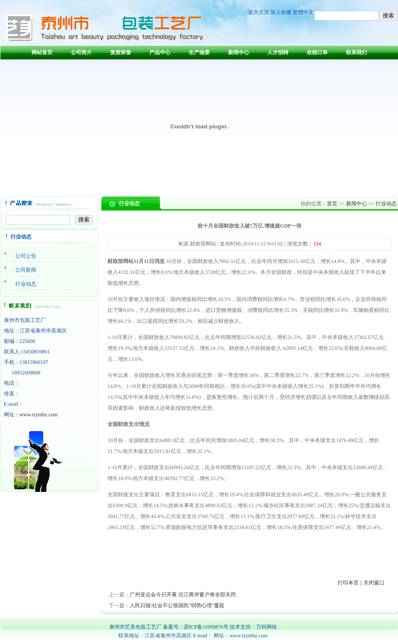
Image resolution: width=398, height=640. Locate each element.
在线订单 (317, 52)
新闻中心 (238, 52)
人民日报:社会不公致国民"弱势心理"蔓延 (177, 605)
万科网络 (266, 627)
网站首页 (41, 52)
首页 (332, 204)
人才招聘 (277, 52)
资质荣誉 (120, 52)
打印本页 (348, 583)
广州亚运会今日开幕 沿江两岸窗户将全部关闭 (183, 595)
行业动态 (386, 204)
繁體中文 (303, 12)
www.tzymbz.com (39, 415)
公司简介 (81, 52)
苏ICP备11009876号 (206, 627)
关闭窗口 (373, 583)
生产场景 (199, 52)
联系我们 (356, 52)
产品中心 (159, 52)
